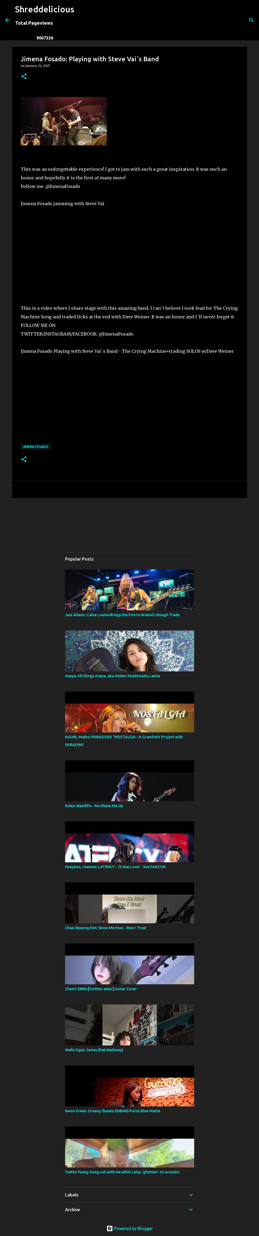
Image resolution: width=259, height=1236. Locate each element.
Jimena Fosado (35, 446)
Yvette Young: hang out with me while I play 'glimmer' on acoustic (122, 1172)
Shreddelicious (44, 9)
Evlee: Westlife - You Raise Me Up (94, 806)
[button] (24, 76)
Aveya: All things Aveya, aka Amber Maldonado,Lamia (112, 676)
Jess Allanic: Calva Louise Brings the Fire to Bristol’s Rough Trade (122, 615)
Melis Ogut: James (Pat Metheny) (94, 1050)
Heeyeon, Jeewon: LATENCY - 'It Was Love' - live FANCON (115, 867)
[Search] (82, 20)
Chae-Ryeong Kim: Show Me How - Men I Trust (105, 928)
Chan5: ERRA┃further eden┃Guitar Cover (101, 989)
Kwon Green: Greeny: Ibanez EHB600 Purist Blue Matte (112, 1111)
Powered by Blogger (130, 1228)
